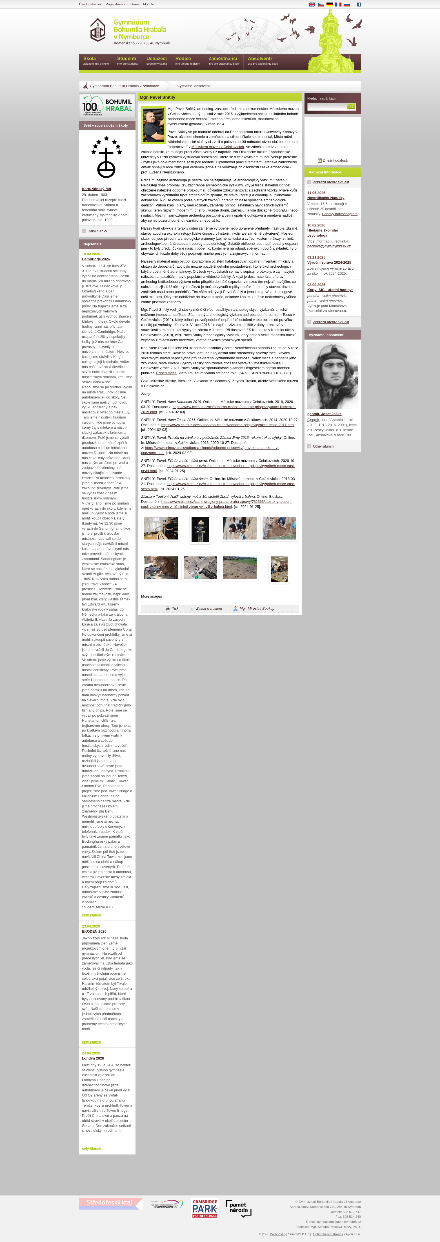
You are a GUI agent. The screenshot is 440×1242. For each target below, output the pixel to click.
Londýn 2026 (93, 1058)
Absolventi (263, 61)
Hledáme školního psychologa (322, 232)
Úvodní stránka (90, 4)
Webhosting (278, 1234)
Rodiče (187, 61)
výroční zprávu (342, 268)
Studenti (127, 61)
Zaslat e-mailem (209, 608)
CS (323, 4)
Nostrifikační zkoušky (326, 198)
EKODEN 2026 (94, 931)
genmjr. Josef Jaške (324, 414)
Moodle (148, 4)
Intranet (135, 4)
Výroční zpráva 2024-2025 (329, 262)
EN (314, 4)
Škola (96, 61)
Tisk (175, 608)
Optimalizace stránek (328, 1234)
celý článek (91, 915)
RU (348, 4)
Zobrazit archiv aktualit (331, 182)
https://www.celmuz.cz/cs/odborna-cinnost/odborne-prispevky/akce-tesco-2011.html (227, 425)
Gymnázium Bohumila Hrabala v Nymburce (124, 86)
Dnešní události (335, 160)
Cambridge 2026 (96, 259)
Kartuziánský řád (96, 189)
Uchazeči (156, 61)
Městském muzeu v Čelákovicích (218, 147)
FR (340, 4)
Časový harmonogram (339, 214)
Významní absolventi (193, 86)
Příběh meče (166, 373)
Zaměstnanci (223, 61)
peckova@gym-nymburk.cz (329, 246)
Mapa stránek (115, 4)
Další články (97, 231)
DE (331, 4)
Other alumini (323, 446)
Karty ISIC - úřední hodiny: (330, 290)
